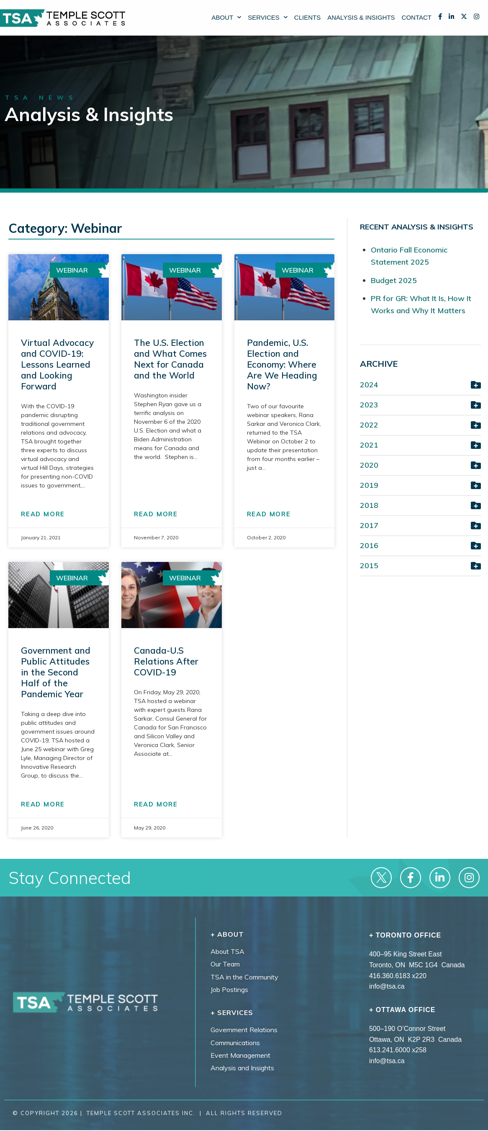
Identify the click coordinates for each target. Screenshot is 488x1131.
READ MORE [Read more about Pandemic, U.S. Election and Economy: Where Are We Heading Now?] (269, 514)
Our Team (225, 964)
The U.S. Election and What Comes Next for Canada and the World (170, 359)
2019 (369, 485)
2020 (369, 465)
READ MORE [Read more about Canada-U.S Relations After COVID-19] (156, 804)
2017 (369, 525)
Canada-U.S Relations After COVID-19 (166, 661)
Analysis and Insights (242, 1068)
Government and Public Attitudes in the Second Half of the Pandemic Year (55, 672)
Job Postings (229, 989)
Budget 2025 (394, 280)
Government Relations (244, 1029)
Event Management (240, 1055)
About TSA (227, 951)
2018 (369, 505)
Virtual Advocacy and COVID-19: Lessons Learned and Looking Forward (57, 364)
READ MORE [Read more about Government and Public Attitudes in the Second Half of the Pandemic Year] (43, 804)
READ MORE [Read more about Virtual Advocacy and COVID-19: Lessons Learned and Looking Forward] (43, 514)
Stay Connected (69, 877)
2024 (369, 384)
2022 (369, 425)
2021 (369, 445)
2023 (369, 405)
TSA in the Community (244, 977)
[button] (420, 385)
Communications (235, 1042)
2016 (369, 545)
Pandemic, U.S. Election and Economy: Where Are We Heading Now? (282, 364)
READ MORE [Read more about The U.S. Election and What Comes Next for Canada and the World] (156, 514)
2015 (369, 565)
